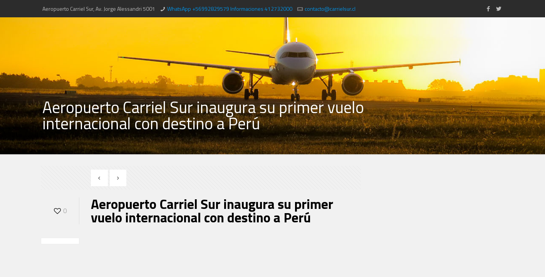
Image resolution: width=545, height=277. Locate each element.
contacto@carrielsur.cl (330, 9)
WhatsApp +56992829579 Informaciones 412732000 (229, 9)
